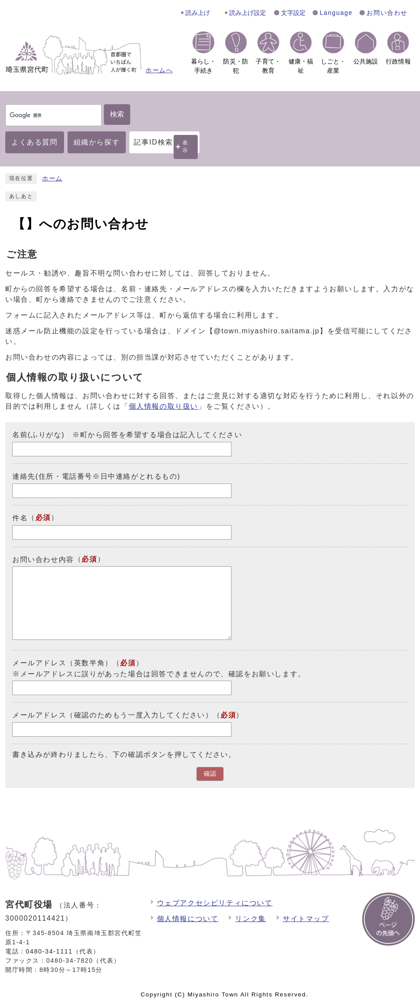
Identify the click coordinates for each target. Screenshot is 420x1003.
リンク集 (250, 918)
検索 (117, 114)
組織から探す (97, 142)
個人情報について (188, 918)
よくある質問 (34, 142)
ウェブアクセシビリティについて (215, 903)
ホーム (52, 178)
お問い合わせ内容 (43, 559)
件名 (20, 518)
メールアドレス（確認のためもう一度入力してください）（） (128, 715)
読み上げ (197, 12)
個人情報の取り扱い (163, 406)
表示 (185, 146)
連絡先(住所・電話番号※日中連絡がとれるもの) (96, 476)
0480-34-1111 (49, 951)
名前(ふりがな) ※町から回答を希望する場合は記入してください (127, 434)
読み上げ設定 (247, 12)
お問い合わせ (387, 12)
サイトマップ (306, 918)
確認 (210, 773)
